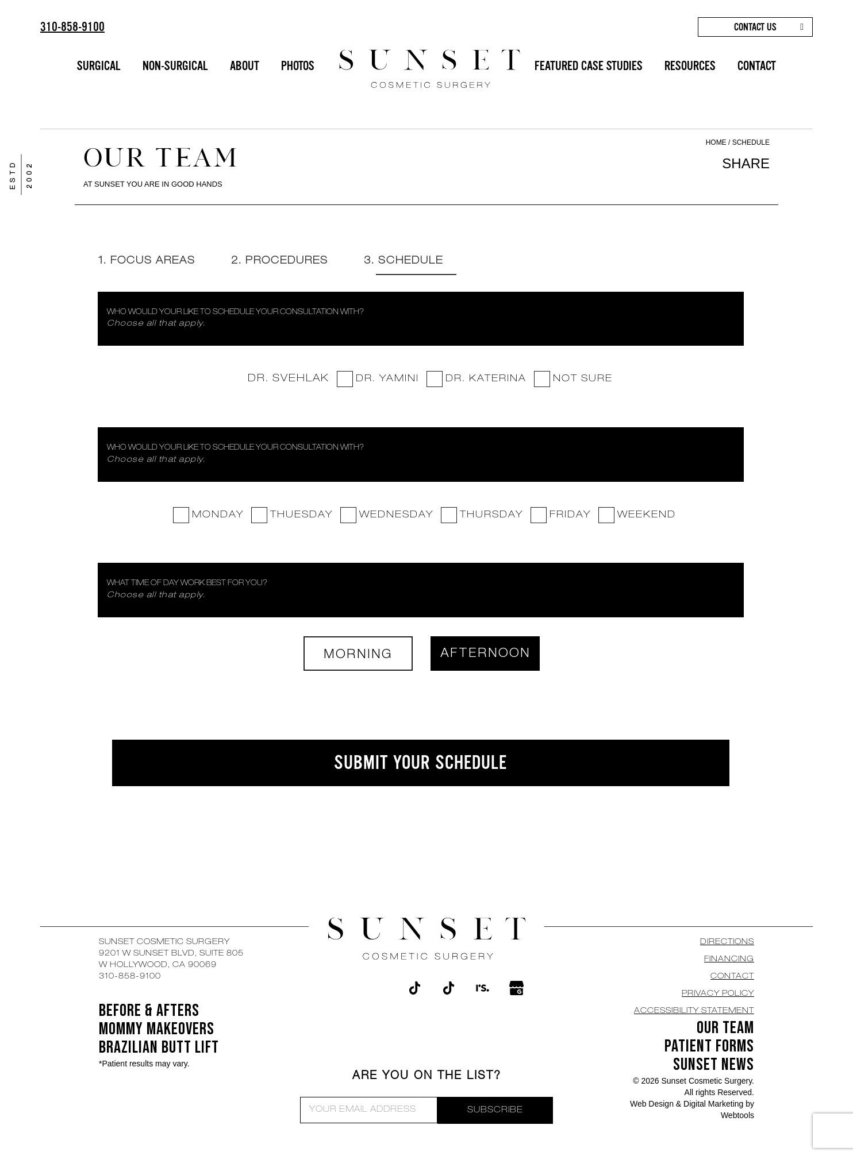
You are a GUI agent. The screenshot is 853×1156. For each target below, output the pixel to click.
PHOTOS (297, 66)
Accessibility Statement (694, 1012)
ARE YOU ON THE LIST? (426, 1077)
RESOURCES (690, 66)
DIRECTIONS (727, 943)
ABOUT (244, 66)
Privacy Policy (718, 995)
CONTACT (756, 66)
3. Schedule (412, 261)
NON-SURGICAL (175, 66)
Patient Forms (709, 1047)
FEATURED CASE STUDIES (589, 66)
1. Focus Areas (148, 261)
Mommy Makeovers (156, 1029)
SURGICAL (99, 66)
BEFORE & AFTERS (149, 1011)
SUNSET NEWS (713, 1065)
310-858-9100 (72, 27)
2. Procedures (284, 261)
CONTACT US (755, 27)
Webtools (737, 1115)
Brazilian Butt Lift (159, 1048)
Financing (729, 960)
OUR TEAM (725, 1028)
